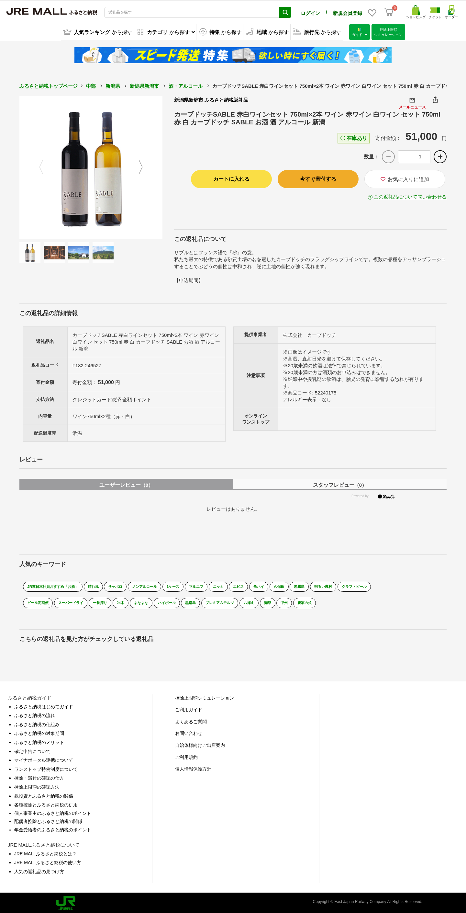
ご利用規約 (186, 755)
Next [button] (145, 167)
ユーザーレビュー (126, 483)
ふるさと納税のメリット (39, 740)
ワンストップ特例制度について (46, 767)
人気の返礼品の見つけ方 (39, 870)
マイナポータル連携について (43, 758)
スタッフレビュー (340, 483)
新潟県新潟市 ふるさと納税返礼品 (211, 99)
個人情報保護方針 (193, 767)
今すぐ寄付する (318, 178)
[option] (90, 166)
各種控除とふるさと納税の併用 (46, 803)
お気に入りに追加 (405, 178)
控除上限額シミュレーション (204, 696)
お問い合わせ (188, 732)
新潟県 (112, 85)
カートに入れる (231, 178)
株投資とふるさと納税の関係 (43, 794)
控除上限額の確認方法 (37, 785)
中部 (91, 85)
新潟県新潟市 (144, 85)
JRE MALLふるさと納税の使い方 (47, 861)
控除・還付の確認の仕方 (39, 776)
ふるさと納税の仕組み (37, 722)
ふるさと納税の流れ (34, 714)
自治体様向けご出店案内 (200, 743)
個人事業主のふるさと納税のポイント (52, 811)
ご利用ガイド (188, 708)
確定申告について (32, 749)
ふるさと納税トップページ (48, 85)
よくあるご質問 (191, 720)
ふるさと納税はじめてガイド (43, 705)
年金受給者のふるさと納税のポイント (52, 828)
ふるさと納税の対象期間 (39, 732)
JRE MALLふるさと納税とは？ (45, 852)
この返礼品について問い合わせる (410, 196)
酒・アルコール (186, 85)
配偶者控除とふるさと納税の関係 (48, 820)
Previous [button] (37, 167)
